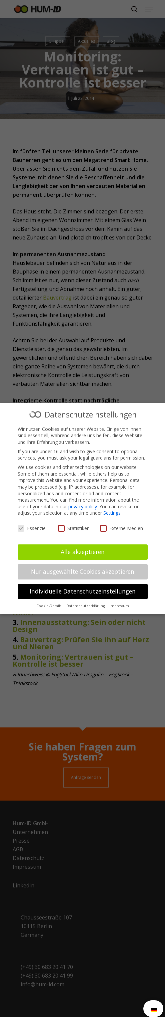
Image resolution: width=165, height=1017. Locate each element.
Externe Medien (121, 528)
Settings (112, 513)
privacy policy (82, 506)
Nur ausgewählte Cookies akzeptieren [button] (82, 571)
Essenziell (33, 528)
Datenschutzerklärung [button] (86, 606)
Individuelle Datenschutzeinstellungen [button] (83, 591)
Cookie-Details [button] (49, 606)
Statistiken (74, 528)
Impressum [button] (119, 606)
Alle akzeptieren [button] (83, 552)
